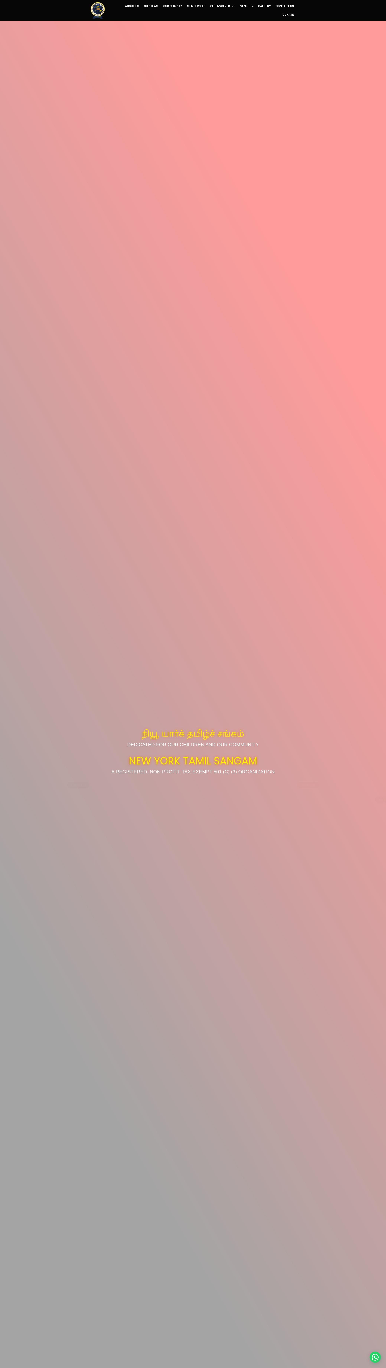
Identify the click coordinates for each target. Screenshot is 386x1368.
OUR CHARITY (172, 6)
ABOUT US (132, 6)
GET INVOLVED (222, 6)
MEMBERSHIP (196, 6)
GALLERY (264, 6)
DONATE (288, 14)
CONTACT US (285, 6)
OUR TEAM (151, 6)
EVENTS (246, 6)
